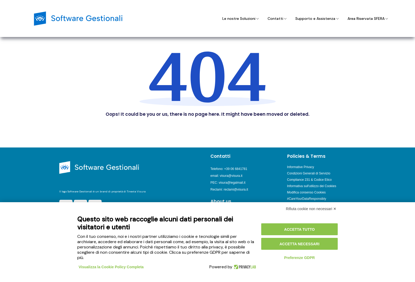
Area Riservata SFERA (368, 18)
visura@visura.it (231, 176)
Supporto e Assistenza (317, 18)
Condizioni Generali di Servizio (308, 173)
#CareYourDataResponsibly (306, 199)
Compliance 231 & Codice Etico (309, 180)
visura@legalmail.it (232, 182)
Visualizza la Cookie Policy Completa (111, 267)
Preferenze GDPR (299, 258)
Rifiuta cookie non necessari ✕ (311, 209)
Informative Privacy (300, 167)
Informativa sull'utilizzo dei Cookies (311, 186)
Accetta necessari (299, 244)
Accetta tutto (299, 229)
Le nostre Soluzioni (241, 18)
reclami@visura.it (236, 189)
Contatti (277, 18)
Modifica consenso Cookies (306, 192)
